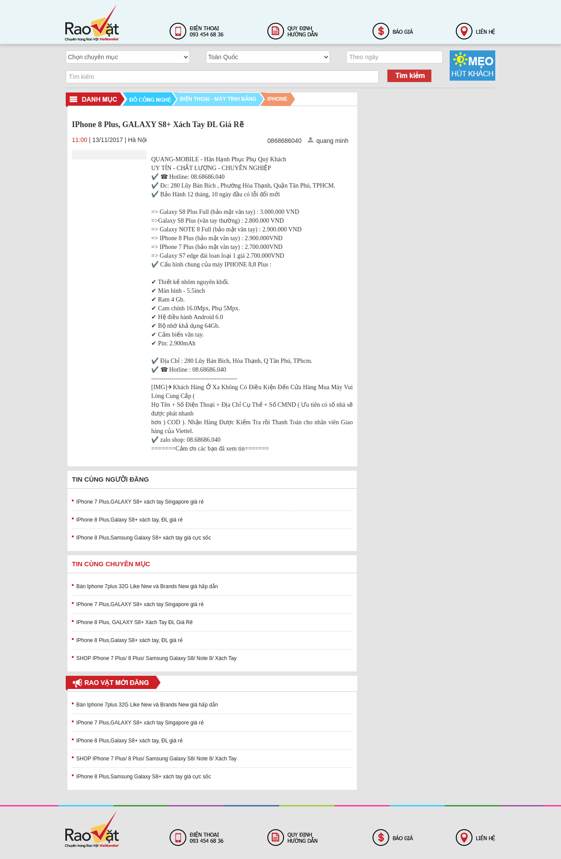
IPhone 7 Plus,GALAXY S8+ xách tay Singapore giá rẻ (140, 502)
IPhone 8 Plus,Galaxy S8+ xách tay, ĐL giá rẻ (129, 520)
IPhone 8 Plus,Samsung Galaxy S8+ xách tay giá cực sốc (143, 538)
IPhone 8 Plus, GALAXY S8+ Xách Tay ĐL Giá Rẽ (134, 622)
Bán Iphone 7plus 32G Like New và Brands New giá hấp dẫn (147, 586)
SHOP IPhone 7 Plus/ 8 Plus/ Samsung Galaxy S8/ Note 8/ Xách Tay (156, 658)
